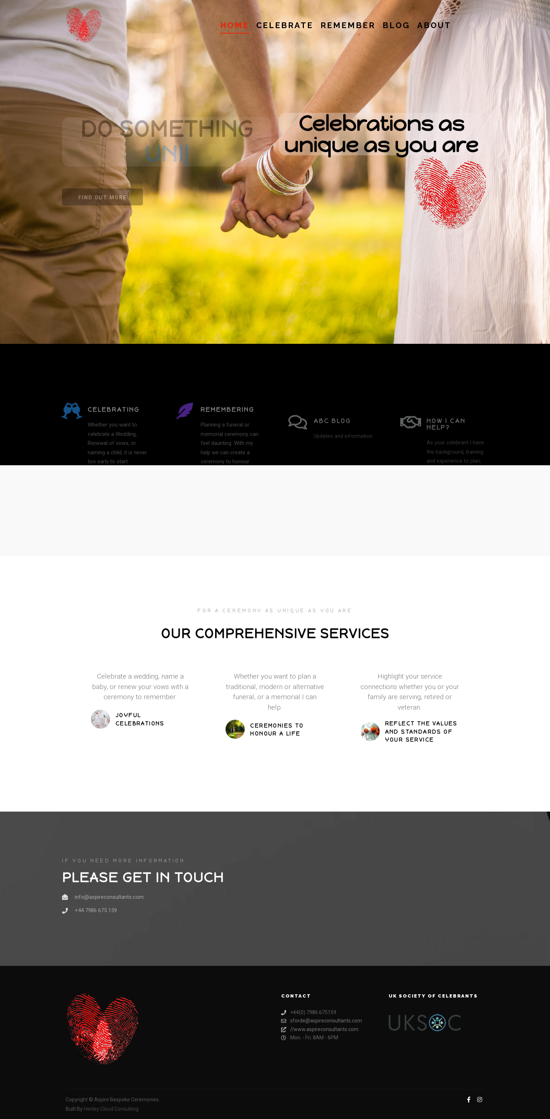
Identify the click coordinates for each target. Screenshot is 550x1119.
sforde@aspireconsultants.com (321, 1021)
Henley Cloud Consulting (111, 1109)
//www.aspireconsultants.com (319, 1029)
